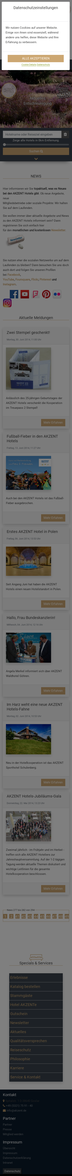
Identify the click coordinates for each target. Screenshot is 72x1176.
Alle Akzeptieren (36, 58)
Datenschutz (43, 64)
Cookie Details (29, 64)
